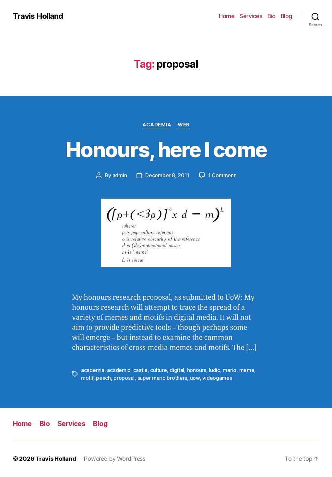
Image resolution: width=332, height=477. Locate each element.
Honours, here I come (166, 149)
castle (140, 370)
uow (195, 378)
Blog (286, 16)
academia (92, 370)
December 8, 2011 (167, 175)
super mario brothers (162, 378)
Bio (271, 16)
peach (103, 378)
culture (158, 370)
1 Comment (222, 175)
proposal (124, 378)
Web (184, 125)
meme (247, 370)
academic (118, 370)
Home (226, 16)
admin (120, 175)
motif (87, 378)
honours (196, 370)
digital (177, 370)
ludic (214, 370)
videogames (217, 378)
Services (251, 16)
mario (229, 370)
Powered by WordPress (115, 458)
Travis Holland (38, 16)
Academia (156, 125)
